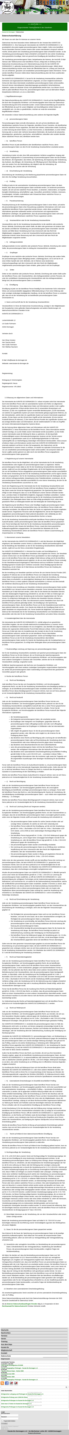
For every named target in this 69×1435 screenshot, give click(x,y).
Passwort (4, 1417)
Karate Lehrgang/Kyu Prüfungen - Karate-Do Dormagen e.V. (19, 1368)
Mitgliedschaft (6, 1350)
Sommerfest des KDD (8, 1374)
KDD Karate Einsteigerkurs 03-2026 (12, 1365)
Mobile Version (4, 1429)
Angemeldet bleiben (9, 1421)
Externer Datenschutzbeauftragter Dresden (22, 1304)
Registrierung (4, 1427)
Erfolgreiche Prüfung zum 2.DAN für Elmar (14, 1397)
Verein (3, 1339)
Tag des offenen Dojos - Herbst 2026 (12, 1371)
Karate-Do (5, 1347)
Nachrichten (6, 1333)
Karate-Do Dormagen (8, 32)
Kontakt (4, 1353)
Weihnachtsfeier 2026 (8, 1377)
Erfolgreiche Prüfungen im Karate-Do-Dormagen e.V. (17, 1400)
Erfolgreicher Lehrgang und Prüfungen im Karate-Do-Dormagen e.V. (22, 1394)
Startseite (4, 1330)
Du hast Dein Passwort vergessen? (10, 1426)
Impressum (5, 1359)
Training (4, 1341)
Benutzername (5, 1413)
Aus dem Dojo (6, 1344)
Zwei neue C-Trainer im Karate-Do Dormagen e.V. (16, 1403)
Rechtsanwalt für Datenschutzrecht (14, 1306)
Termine (4, 1336)
